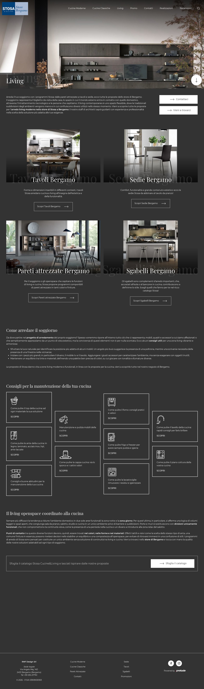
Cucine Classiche (101, 8)
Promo (133, 8)
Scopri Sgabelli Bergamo (150, 301)
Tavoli (126, 667)
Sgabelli (126, 672)
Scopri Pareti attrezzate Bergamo (53, 298)
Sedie (126, 662)
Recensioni (185, 8)
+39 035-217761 (30, 675)
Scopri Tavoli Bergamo (53, 206)
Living (120, 8)
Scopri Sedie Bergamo (151, 203)
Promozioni (126, 676)
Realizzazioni (166, 8)
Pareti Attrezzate (77, 672)
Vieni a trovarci (178, 110)
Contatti (148, 8)
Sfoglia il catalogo (172, 564)
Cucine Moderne (77, 8)
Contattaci (178, 99)
